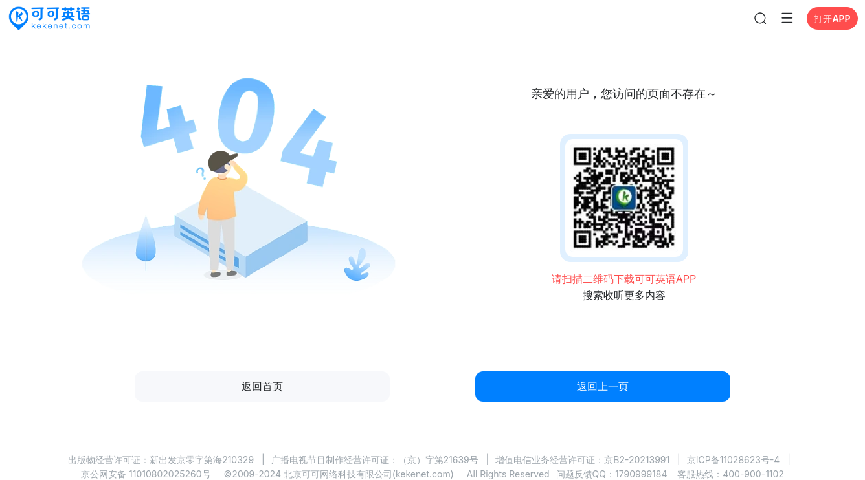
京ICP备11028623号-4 (733, 459)
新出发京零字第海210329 (202, 459)
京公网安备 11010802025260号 (145, 473)
